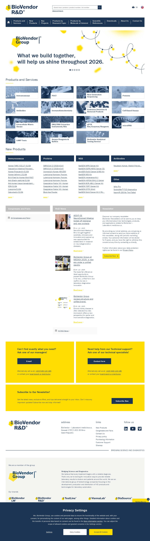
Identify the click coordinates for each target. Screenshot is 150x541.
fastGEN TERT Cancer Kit (89, 186)
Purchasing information (105, 439)
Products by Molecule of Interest (79, 22)
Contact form (99, 361)
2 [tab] (72, 70)
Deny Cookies (75, 532)
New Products (33, 22)
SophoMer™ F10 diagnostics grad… (125, 189)
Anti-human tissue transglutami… (21, 183)
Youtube (132, 429)
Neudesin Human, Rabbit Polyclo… (127, 165)
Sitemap (99, 445)
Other (116, 179)
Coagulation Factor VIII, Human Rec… (55, 183)
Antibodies (119, 158)
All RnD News (63, 331)
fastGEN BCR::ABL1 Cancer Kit (91, 183)
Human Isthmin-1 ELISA (17, 174)
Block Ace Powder (50, 192)
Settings (49, 532)
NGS (81, 158)
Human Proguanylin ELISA (18, 171)
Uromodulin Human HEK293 (54, 171)
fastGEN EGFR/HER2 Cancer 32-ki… (92, 168)
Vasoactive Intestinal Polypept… (21, 168)
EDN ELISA (12, 186)
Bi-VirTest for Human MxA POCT (21, 177)
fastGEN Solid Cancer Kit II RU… (92, 192)
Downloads (112, 21)
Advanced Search (57, 11)
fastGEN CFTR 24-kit (87, 189)
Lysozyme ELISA (14, 189)
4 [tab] (77, 70)
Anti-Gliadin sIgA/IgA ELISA (19, 180)
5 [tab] (79, 70)
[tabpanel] (75, 52)
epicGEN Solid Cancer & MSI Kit (91, 171)
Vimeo (140, 429)
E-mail (29, 361)
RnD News (60, 208)
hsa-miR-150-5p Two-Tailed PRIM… (125, 192)
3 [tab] (74, 70)
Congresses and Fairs (19, 208)
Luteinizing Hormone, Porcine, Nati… (55, 174)
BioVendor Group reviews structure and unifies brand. (83, 299)
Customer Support (103, 442)
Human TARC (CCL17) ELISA (19, 165)
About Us (125, 21)
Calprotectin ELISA (15, 192)
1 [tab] (70, 70)
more (10, 197)
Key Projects (45, 22)
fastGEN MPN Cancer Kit (89, 165)
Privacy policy (101, 436)
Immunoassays (16, 158)
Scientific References (98, 22)
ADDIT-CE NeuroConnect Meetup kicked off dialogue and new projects (84, 219)
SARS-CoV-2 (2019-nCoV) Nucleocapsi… (53, 165)
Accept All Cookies (101, 532)
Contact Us (137, 21)
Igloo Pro (117, 186)
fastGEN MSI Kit (85, 174)
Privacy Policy (128, 250)
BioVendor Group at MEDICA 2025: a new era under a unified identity (84, 261)
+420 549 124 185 (43, 371)
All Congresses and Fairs (20, 218)
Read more (78, 251)
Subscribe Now (110, 256)
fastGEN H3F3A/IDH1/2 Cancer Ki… (91, 180)
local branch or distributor (40, 374)
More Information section (93, 521)
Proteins (47, 158)
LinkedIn (126, 429)
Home (9, 22)
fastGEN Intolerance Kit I (88, 177)
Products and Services (19, 22)
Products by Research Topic (59, 22)
